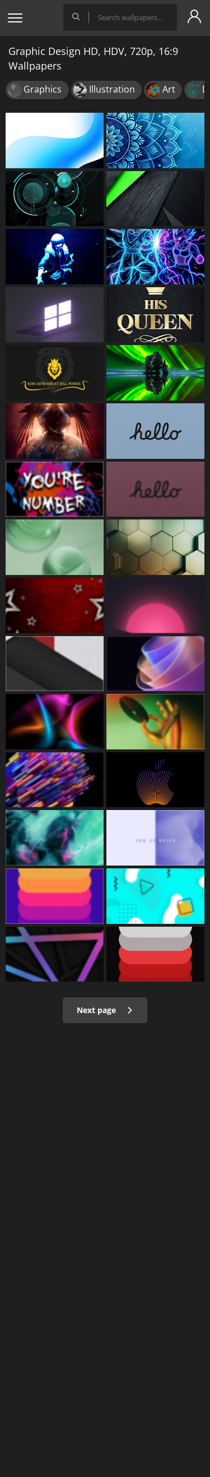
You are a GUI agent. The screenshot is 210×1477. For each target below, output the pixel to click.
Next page (105, 1010)
